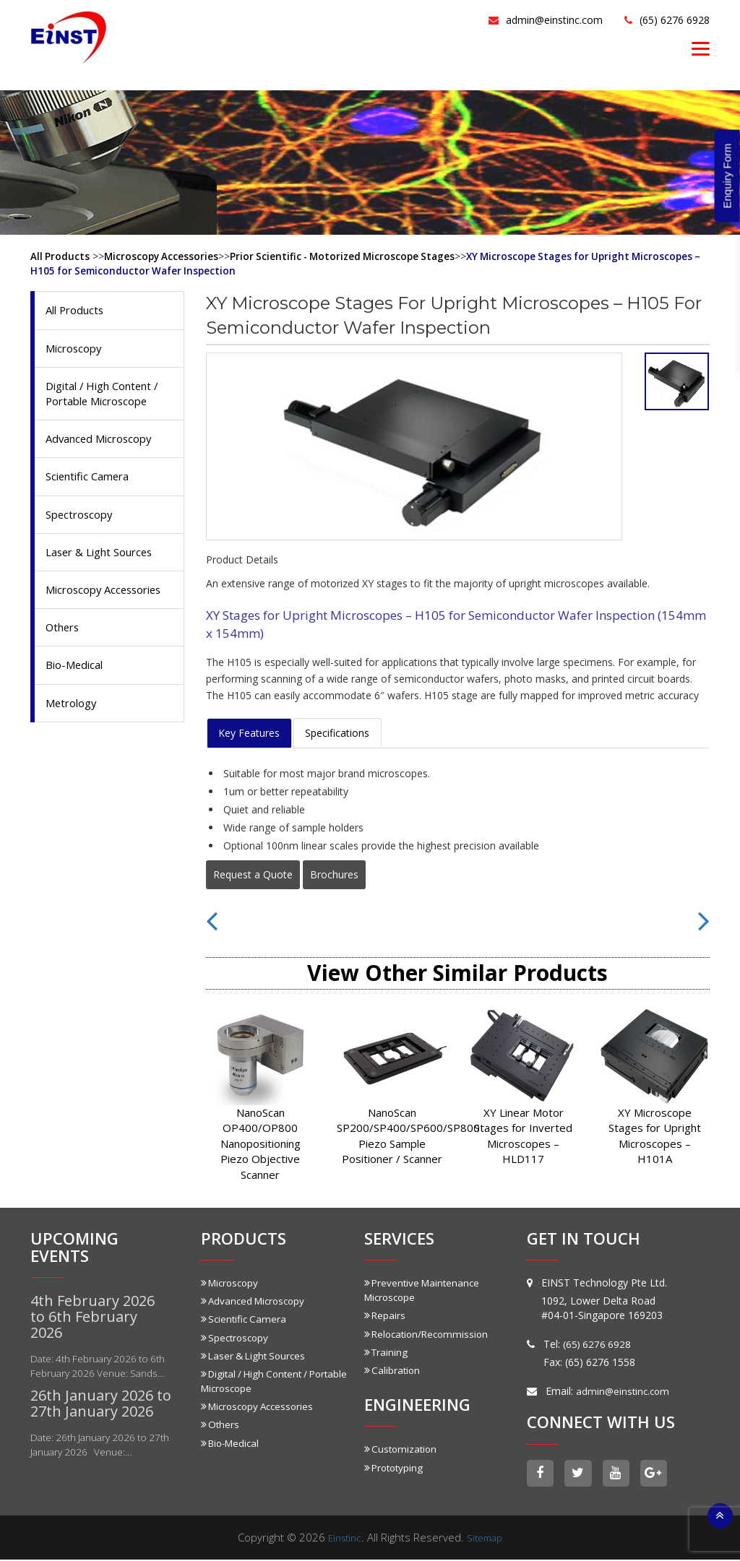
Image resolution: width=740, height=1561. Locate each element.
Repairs (385, 1315)
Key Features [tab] (249, 732)
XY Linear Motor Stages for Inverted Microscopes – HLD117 (523, 1134)
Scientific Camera (91, 482)
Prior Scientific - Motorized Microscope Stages (349, 256)
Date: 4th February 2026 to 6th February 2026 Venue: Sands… (92, 1373)
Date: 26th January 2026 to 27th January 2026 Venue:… (95, 1459)
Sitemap (487, 1538)
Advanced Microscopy (104, 443)
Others (64, 654)
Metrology (74, 732)
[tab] (676, 380)
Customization (401, 1448)
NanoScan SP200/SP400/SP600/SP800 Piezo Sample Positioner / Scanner (392, 1134)
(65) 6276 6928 (659, 19)
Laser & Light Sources (105, 560)
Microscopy (77, 350)
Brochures (334, 874)
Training (386, 1351)
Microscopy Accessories (163, 256)
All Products (60, 256)
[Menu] (701, 48)
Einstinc (342, 1538)
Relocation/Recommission (429, 1333)
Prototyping (395, 1466)
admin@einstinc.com (516, 19)
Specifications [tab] (337, 732)
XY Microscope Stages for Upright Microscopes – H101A (654, 1134)
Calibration (392, 1369)
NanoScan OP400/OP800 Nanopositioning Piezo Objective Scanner (260, 1142)
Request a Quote (253, 874)
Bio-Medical (77, 693)
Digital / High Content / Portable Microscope (108, 397)
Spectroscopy (82, 521)
